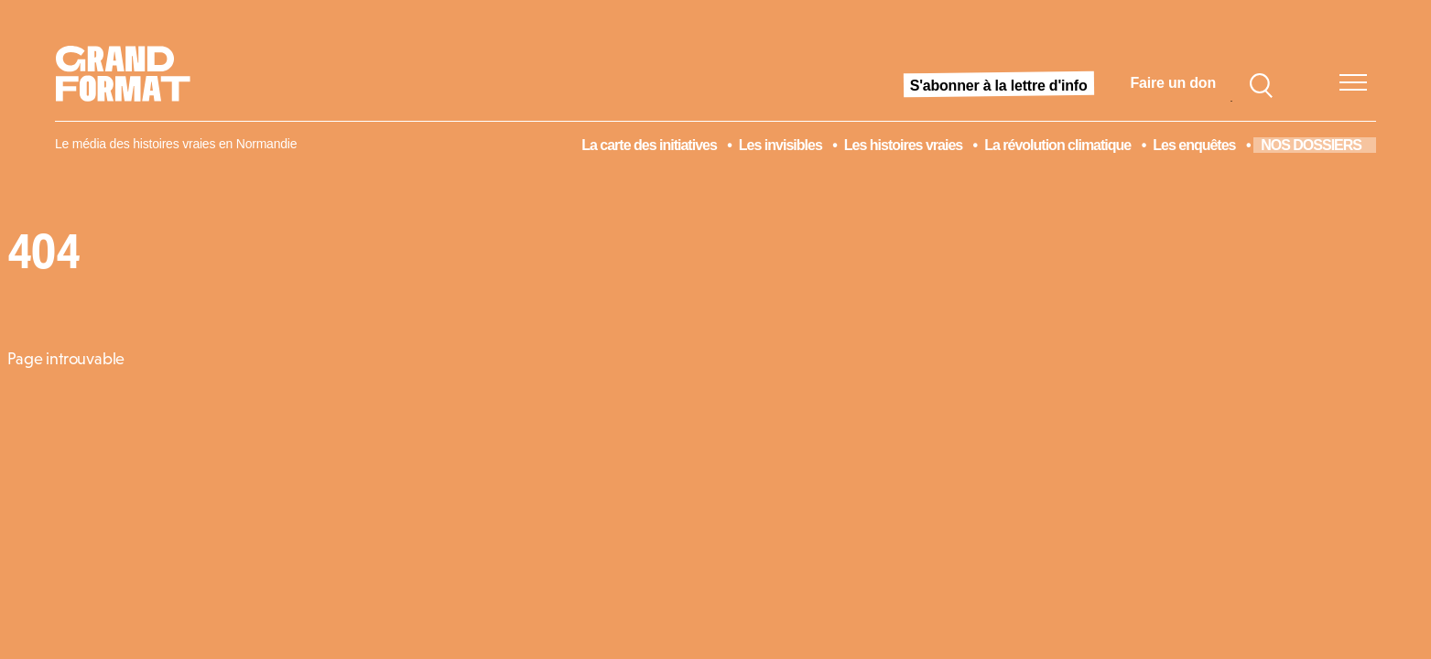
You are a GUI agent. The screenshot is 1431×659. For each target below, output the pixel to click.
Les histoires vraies (903, 145)
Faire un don (1173, 83)
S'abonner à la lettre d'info (999, 85)
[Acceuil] (130, 83)
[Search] (1260, 83)
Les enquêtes (1194, 145)
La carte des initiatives (649, 145)
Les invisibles (780, 145)
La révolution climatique (1057, 145)
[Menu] (1353, 82)
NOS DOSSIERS (1311, 145)
